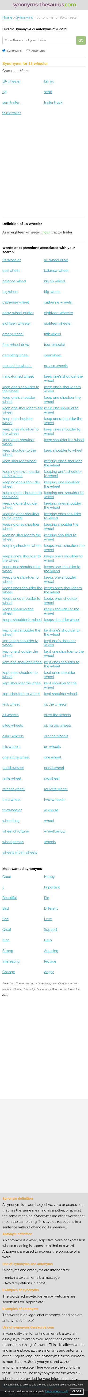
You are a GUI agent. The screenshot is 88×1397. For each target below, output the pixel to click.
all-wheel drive (56, 260)
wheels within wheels (19, 852)
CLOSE (76, 1391)
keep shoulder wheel (19, 461)
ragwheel (51, 778)
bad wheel (10, 270)
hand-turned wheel (18, 376)
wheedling (10, 821)
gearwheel (52, 355)
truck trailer (11, 113)
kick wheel (10, 704)
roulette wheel (55, 789)
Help (48, 940)
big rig (49, 81)
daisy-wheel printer (18, 313)
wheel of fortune (15, 831)
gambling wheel (15, 355)
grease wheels (56, 366)
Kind (6, 940)
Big (46, 898)
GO (81, 40)
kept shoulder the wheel (22, 683)
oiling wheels (13, 736)
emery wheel (12, 334)
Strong (7, 951)
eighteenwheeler (58, 323)
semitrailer (10, 102)
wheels (50, 842)
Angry (49, 972)
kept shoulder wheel (60, 694)
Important (52, 887)
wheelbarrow (54, 831)
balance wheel (14, 281)
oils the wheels (56, 736)
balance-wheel (56, 270)
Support (50, 929)
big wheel (10, 292)
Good (6, 877)
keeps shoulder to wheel (22, 620)
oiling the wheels (57, 725)
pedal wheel (54, 768)
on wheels (52, 747)
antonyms (44, 29)
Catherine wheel (15, 302)
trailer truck (53, 102)
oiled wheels (12, 725)
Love (48, 919)
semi (48, 92)
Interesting (10, 961)
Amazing (51, 951)
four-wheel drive (15, 345)
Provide (50, 961)
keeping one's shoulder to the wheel (21, 474)
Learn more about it (56, 1391)
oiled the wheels (57, 715)
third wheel (11, 799)
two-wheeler (54, 799)
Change (8, 972)
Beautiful (9, 898)
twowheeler (12, 810)
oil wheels (10, 715)
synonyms (23, 29)
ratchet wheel (13, 789)
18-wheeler (11, 81)
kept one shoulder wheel (22, 662)
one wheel (52, 757)
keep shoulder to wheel (63, 450)
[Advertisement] (44, 169)
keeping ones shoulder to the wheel (20, 516)
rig (4, 92)
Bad (5, 908)
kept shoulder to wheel (21, 694)
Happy (49, 877)
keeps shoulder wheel (62, 620)
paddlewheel (13, 768)
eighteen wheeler (16, 323)
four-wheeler (54, 345)
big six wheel (54, 281)
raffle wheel (11, 778)
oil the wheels (55, 704)
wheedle (51, 810)
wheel (49, 821)
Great (6, 929)
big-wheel (52, 292)
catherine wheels (58, 302)
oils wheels (11, 747)
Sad (5, 919)
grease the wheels (17, 366)
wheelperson (13, 842)
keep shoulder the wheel (64, 440)
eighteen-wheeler (58, 313)
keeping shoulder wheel (22, 546)
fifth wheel (52, 334)
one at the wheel (16, 757)
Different (51, 908)
